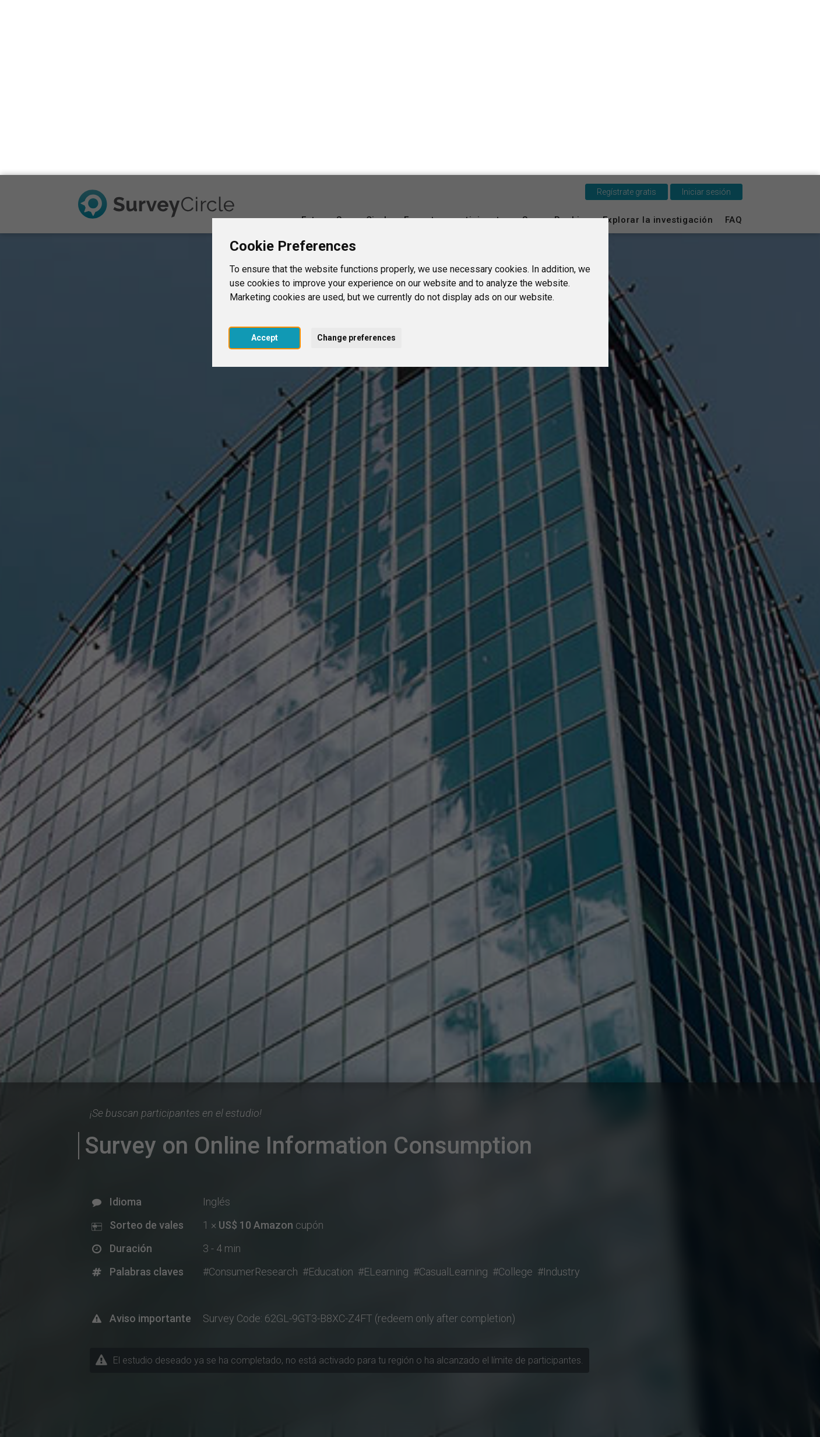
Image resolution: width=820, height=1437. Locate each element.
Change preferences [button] (356, 162)
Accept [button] (264, 162)
